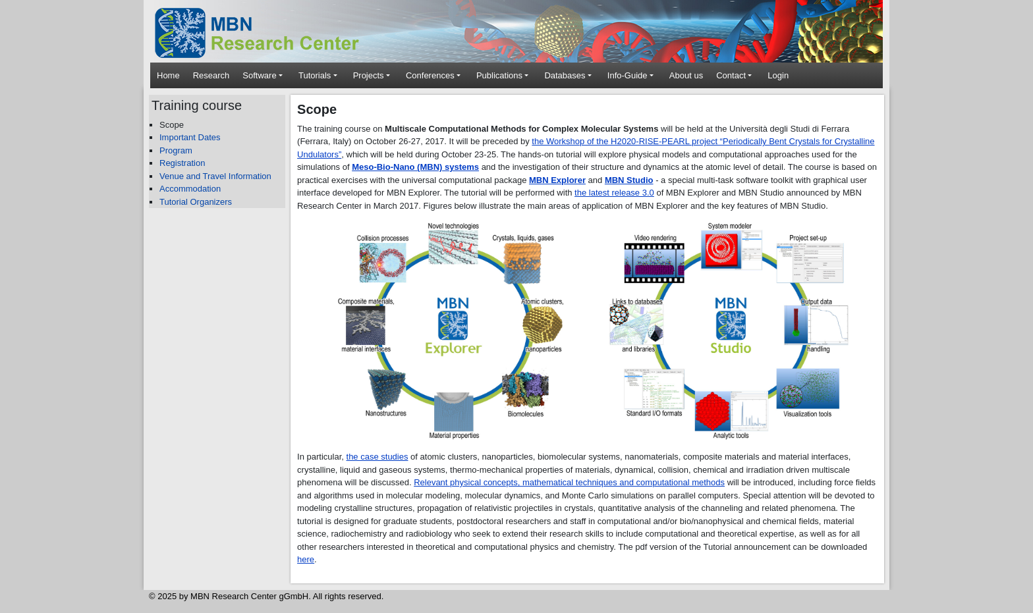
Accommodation (190, 189)
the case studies (377, 457)
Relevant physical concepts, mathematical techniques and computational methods (569, 482)
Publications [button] (499, 75)
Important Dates (190, 137)
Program (175, 150)
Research (211, 75)
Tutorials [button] (314, 75)
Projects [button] (368, 75)
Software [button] (259, 75)
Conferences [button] (430, 75)
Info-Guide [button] (627, 75)
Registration (182, 163)
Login (778, 75)
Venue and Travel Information (215, 176)
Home (168, 75)
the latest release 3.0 (614, 193)
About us (686, 75)
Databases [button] (564, 75)
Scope (171, 125)
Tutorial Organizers (195, 202)
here (305, 559)
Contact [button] (731, 75)
